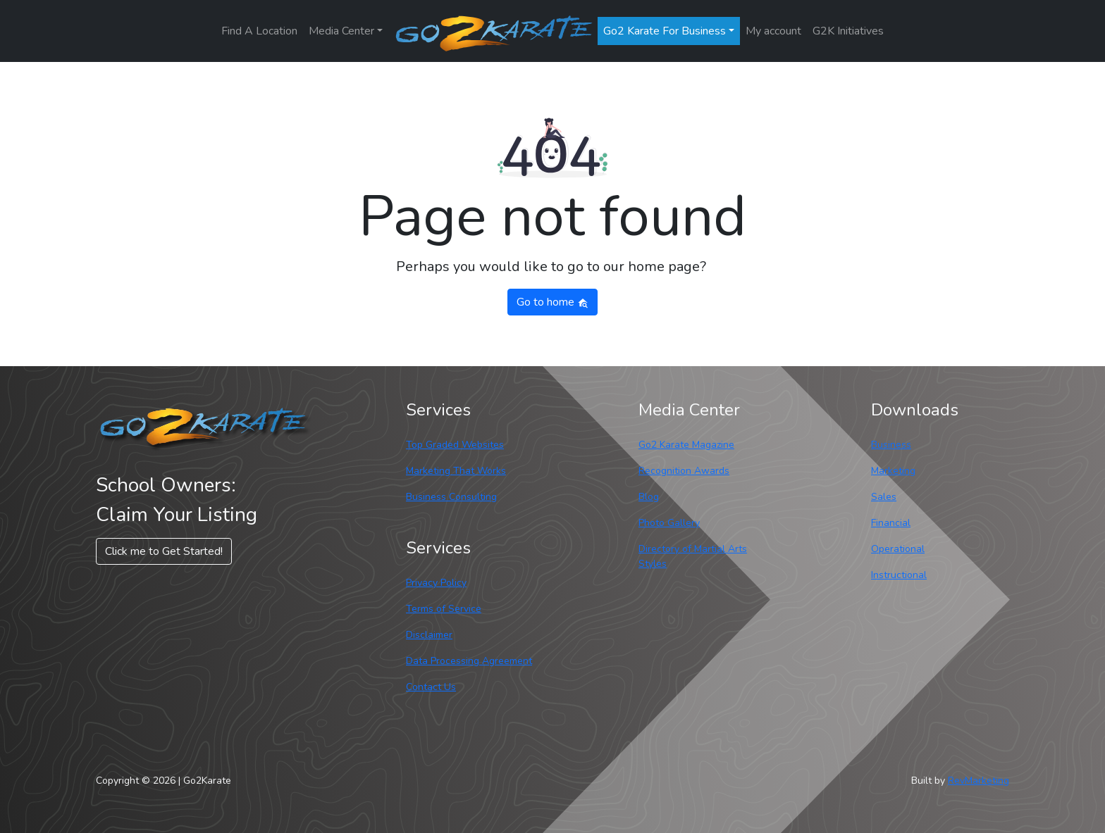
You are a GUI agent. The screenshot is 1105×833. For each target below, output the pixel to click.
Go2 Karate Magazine (686, 444)
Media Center (341, 31)
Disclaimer (429, 634)
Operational (898, 549)
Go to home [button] (552, 302)
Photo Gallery (669, 523)
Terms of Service (443, 608)
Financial (890, 523)
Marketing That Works (456, 470)
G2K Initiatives (848, 31)
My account (773, 31)
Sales (883, 496)
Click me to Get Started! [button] (164, 551)
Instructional (899, 575)
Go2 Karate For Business (664, 31)
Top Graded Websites (455, 444)
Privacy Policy (436, 582)
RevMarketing (978, 780)
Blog (648, 496)
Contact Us (431, 687)
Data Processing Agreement (469, 661)
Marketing (893, 470)
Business (891, 444)
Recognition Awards (683, 470)
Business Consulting (451, 496)
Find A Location (259, 31)
